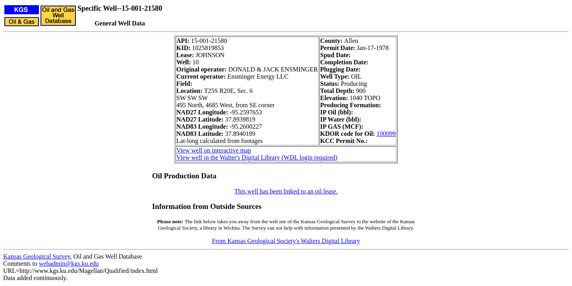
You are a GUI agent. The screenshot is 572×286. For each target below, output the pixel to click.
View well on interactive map (213, 150)
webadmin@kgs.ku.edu (69, 263)
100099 (386, 133)
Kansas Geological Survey (36, 256)
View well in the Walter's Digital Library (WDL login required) (256, 157)
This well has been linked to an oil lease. (286, 191)
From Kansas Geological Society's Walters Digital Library (286, 241)
